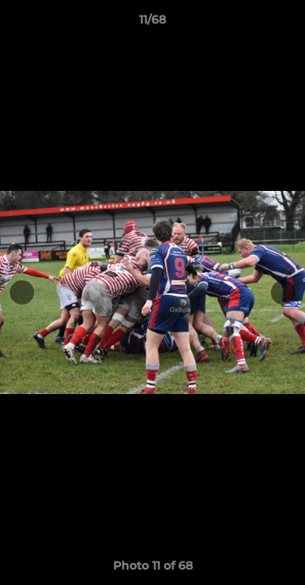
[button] (285, 23)
